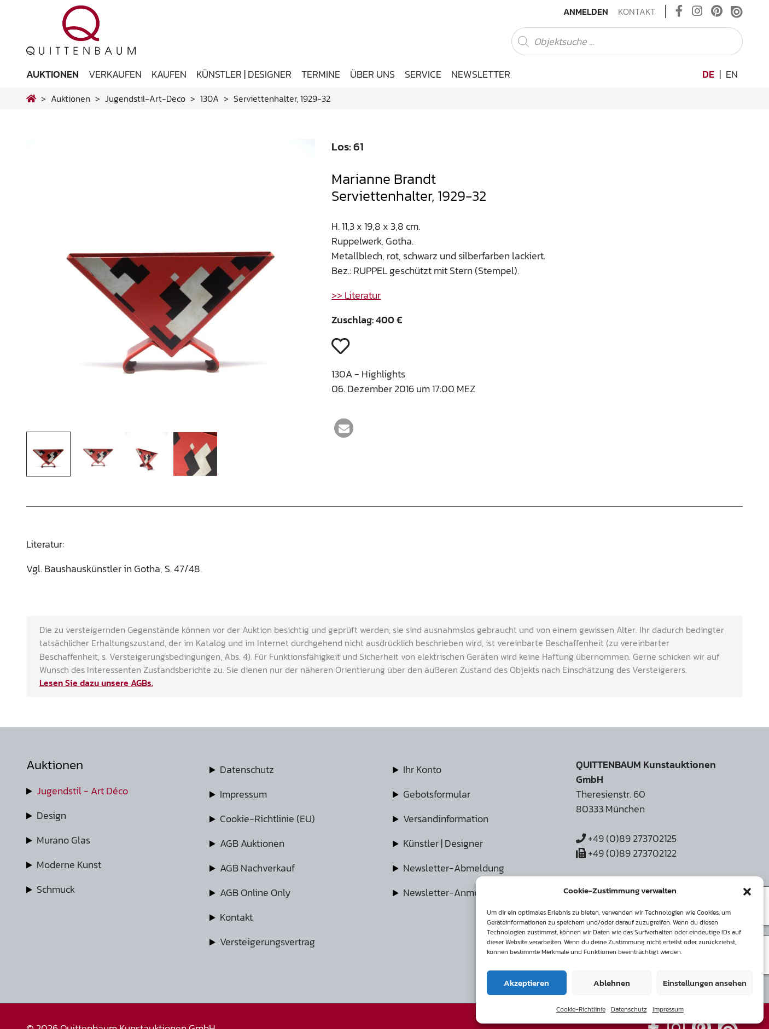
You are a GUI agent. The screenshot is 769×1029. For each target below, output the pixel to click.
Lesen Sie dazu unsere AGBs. (96, 682)
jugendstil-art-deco (145, 98)
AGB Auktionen (252, 843)
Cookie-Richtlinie (580, 1009)
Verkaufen (115, 74)
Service (423, 74)
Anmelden (585, 11)
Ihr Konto (422, 769)
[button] (747, 890)
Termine (320, 74)
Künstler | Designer (244, 74)
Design (51, 815)
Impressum (668, 1009)
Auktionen (52, 74)
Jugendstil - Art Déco (82, 790)
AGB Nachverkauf (257, 868)
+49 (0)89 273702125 (626, 838)
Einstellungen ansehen (705, 982)
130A (209, 98)
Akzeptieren (526, 982)
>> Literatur (356, 295)
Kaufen (169, 74)
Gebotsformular (436, 794)
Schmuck (56, 889)
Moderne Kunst (69, 864)
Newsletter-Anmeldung (453, 892)
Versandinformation (445, 818)
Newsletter (480, 74)
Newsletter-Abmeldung (453, 868)
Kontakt (636, 11)
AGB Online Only (255, 892)
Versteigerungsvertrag (267, 941)
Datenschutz (629, 1009)
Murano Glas (63, 840)
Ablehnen (611, 982)
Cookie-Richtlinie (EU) (267, 818)
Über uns (372, 74)
